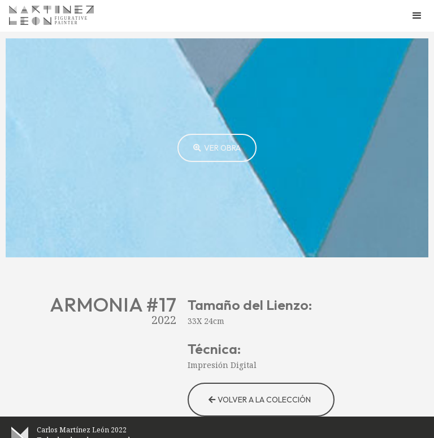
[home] (51, 15)
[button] (417, 16)
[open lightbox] (217, 147)
